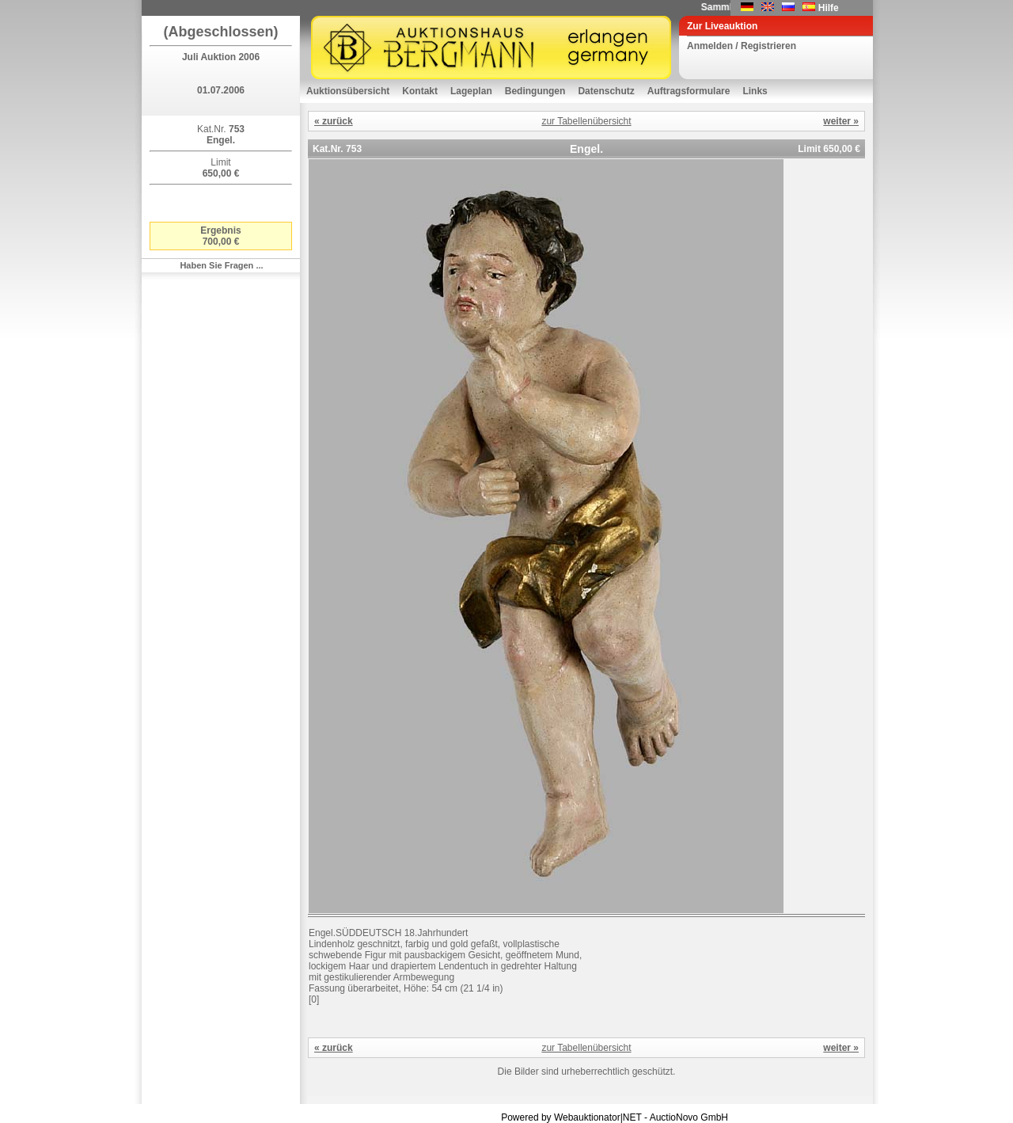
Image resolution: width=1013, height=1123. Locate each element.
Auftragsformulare (688, 91)
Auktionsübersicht (347, 91)
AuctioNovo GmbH (689, 1117)
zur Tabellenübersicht (586, 121)
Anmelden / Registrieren (741, 45)
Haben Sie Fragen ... (221, 265)
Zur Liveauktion (722, 26)
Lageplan (471, 91)
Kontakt (420, 91)
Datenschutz (606, 91)
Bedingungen (535, 91)
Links (754, 91)
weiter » (841, 121)
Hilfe (828, 7)
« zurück (333, 121)
